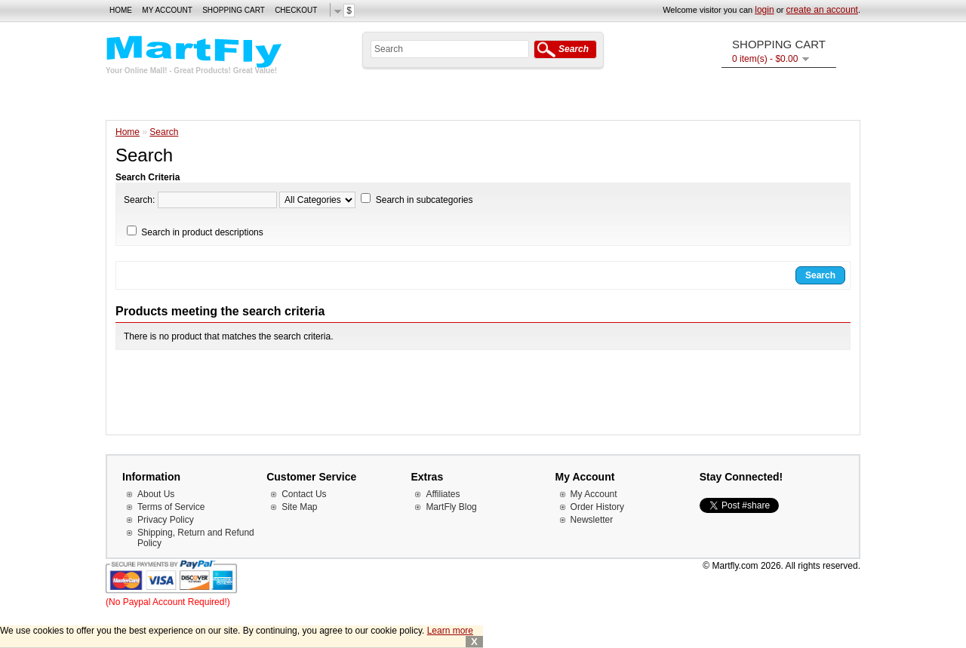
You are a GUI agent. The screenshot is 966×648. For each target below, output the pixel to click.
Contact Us (303, 494)
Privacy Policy (165, 519)
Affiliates (443, 494)
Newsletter (592, 519)
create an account (822, 10)
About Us (155, 494)
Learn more (450, 630)
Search (163, 132)
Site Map (299, 507)
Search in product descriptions (202, 232)
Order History (597, 507)
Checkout (296, 10)
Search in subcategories (424, 200)
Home (120, 10)
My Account (167, 10)
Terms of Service (171, 507)
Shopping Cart (233, 10)
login (764, 10)
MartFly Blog (451, 507)
